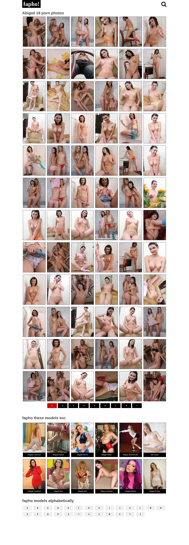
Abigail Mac (58, 491)
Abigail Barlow (130, 491)
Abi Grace (155, 455)
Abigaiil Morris (82, 455)
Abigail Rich (82, 491)
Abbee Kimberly (106, 491)
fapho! (31, 4)
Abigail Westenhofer (130, 455)
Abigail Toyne (106, 455)
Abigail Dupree (58, 455)
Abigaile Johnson (34, 455)
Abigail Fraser (154, 491)
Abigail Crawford (34, 491)
